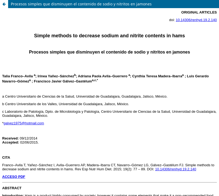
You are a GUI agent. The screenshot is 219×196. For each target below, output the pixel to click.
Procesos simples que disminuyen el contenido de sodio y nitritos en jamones (81, 3)
